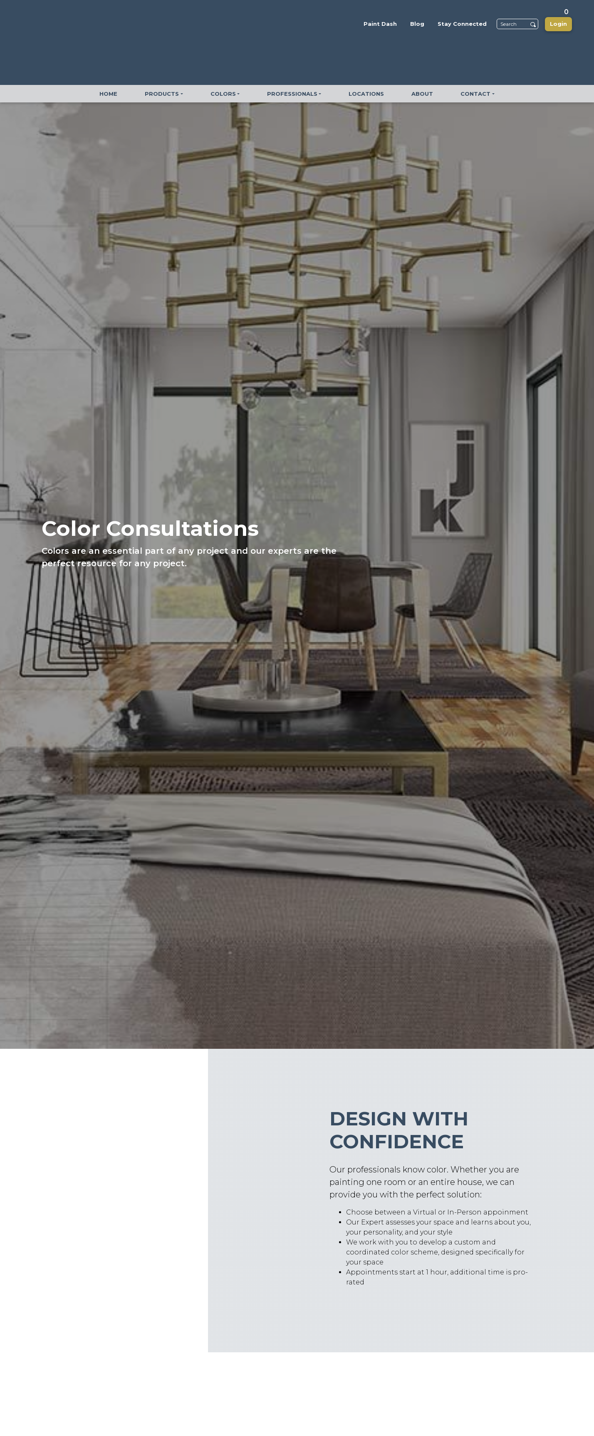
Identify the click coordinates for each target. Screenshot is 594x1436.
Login (558, 23)
